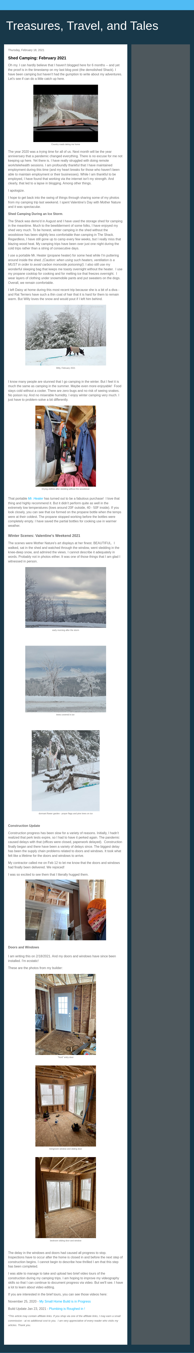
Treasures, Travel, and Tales (82, 25)
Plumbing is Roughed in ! (67, 1308)
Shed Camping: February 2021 (37, 58)
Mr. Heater (35, 498)
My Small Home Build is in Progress (65, 1301)
